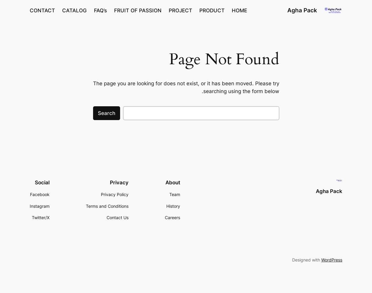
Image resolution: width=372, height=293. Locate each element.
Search (106, 113)
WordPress (331, 259)
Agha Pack (302, 10)
